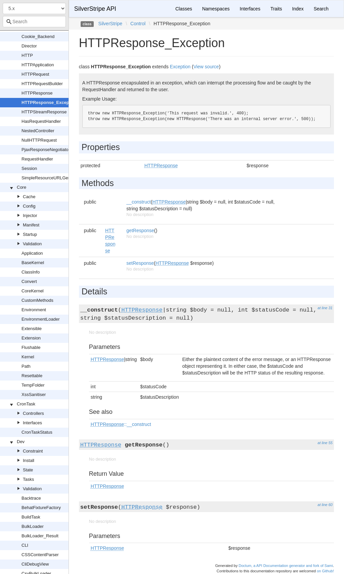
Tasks (28, 479)
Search (321, 8)
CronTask (26, 403)
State (28, 469)
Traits (276, 8)
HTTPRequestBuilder (42, 83)
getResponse (140, 230)
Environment (34, 309)
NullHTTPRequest (39, 140)
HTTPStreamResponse (44, 111)
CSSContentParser (40, 554)
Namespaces (216, 8)
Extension (31, 337)
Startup (30, 234)
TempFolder (33, 385)
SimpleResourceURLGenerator (52, 177)
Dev (21, 441)
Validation (32, 243)
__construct (138, 202)
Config (29, 206)
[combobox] (34, 21)
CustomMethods (37, 300)
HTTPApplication (38, 64)
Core (21, 187)
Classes (183, 8)
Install (28, 460)
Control (137, 23)
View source (206, 66)
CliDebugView (35, 564)
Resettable (32, 375)
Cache (29, 196)
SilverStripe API (95, 8)
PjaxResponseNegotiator (46, 149)
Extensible (32, 328)
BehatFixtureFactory (41, 507)
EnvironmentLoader (40, 319)
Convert (29, 281)
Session (29, 168)
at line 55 (325, 443)
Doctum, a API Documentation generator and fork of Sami (286, 566)
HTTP (27, 55)
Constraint (33, 451)
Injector (30, 215)
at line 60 (325, 505)
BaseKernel (33, 262)
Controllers (33, 413)
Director (29, 45)
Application (32, 253)
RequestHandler (37, 159)
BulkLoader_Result (40, 535)
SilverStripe (110, 23)
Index (297, 8)
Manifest (31, 224)
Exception (180, 66)
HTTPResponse (37, 93)
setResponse (140, 263)
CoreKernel (33, 290)
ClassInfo (31, 272)
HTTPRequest (35, 74)
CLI (25, 545)
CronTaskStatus (37, 432)
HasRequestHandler (41, 121)
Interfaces (32, 422)
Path (26, 366)
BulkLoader (33, 526)
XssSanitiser (34, 394)
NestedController (38, 130)
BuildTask (31, 516)
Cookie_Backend (38, 36)
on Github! (325, 571)
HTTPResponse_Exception (49, 102)
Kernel (28, 356)
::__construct (121, 424)
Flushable (31, 347)
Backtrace (31, 498)
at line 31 (325, 308)
